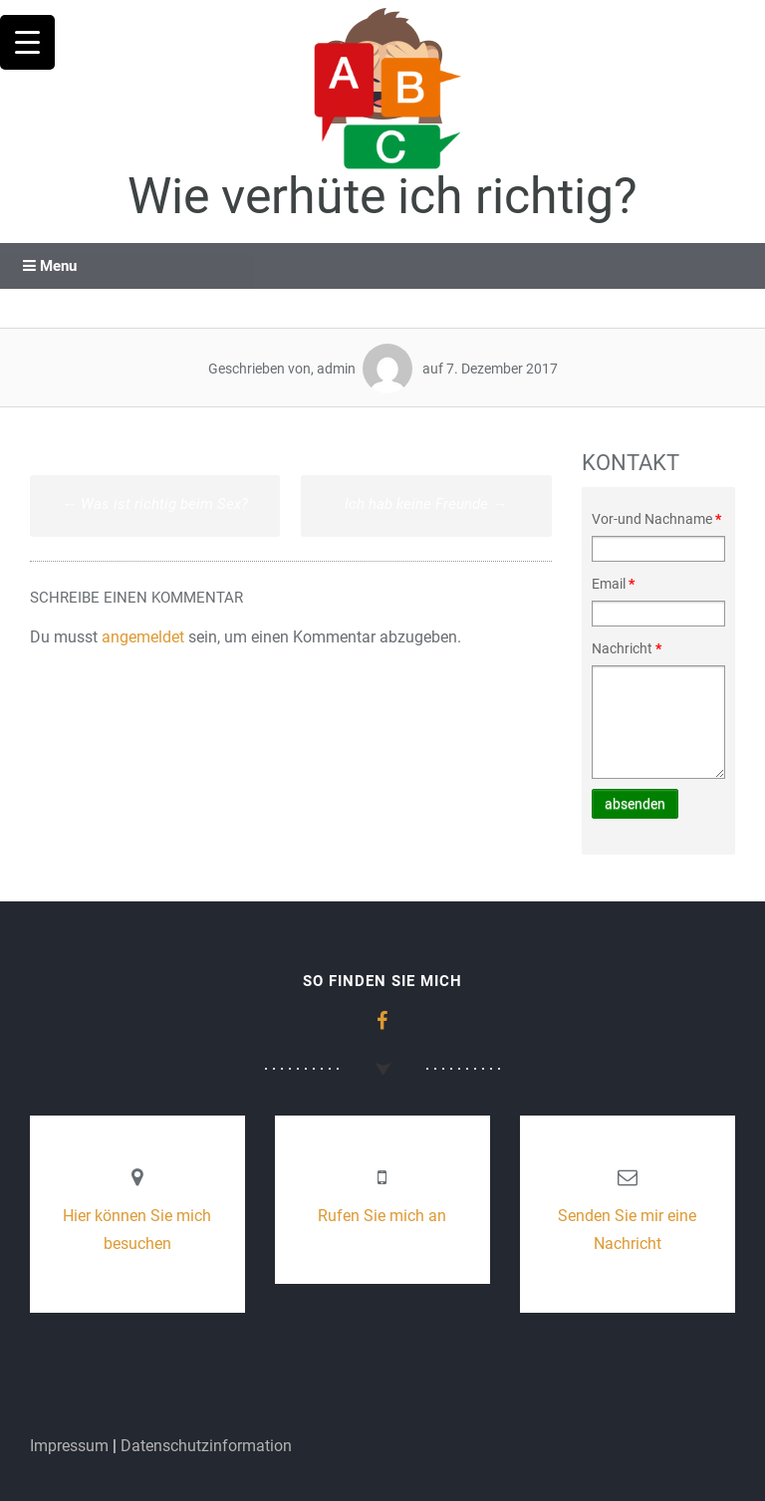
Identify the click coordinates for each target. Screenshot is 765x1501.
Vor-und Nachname (656, 519)
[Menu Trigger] (27, 42)
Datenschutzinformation (206, 1445)
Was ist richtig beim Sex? (155, 504)
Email (613, 584)
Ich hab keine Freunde (426, 504)
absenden (635, 804)
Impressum (69, 1445)
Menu (50, 266)
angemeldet (143, 636)
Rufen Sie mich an (382, 1215)
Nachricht (626, 648)
